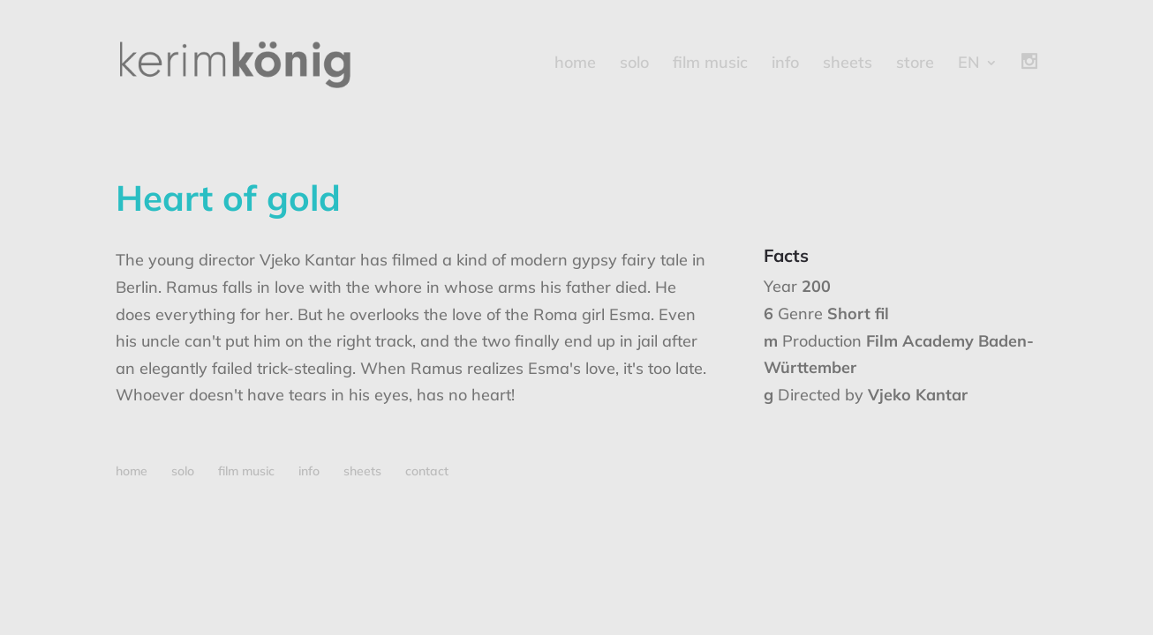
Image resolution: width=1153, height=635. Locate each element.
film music (710, 64)
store (915, 64)
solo (634, 64)
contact (426, 471)
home (575, 64)
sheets (847, 64)
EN (969, 64)
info (785, 64)
